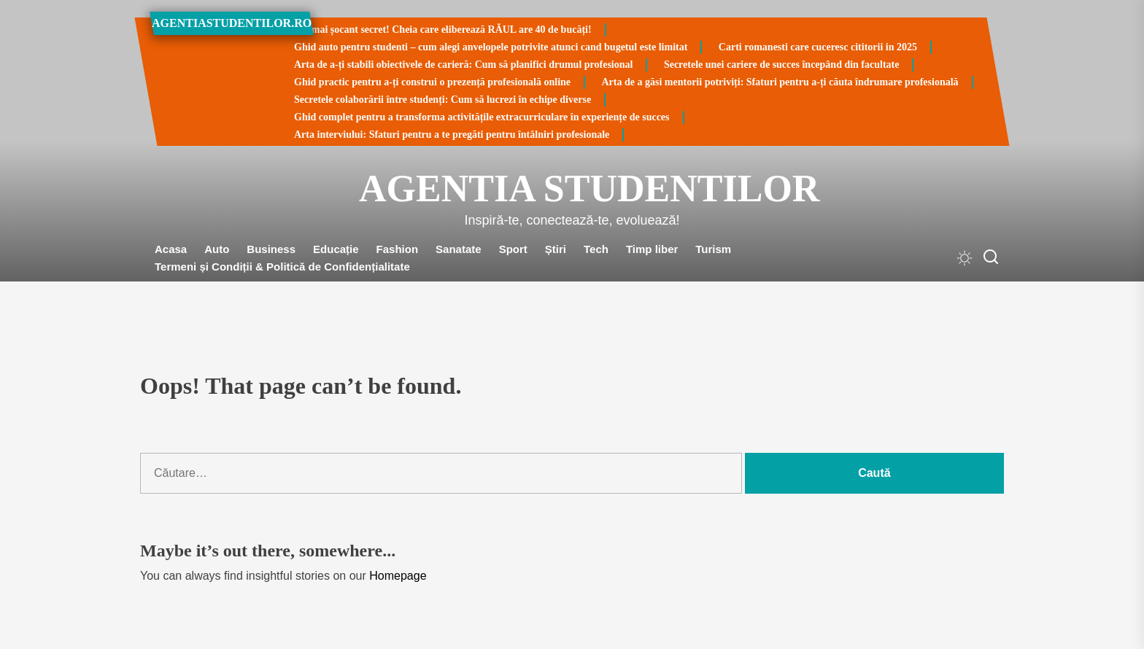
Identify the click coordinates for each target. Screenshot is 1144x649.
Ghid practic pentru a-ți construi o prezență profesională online (432, 82)
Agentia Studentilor (572, 188)
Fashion (397, 249)
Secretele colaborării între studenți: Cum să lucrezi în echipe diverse (442, 99)
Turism (713, 249)
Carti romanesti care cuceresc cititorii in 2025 (818, 47)
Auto (216, 249)
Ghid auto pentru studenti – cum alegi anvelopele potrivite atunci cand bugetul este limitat (490, 47)
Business (271, 249)
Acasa (171, 249)
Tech (596, 249)
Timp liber (652, 249)
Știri (555, 249)
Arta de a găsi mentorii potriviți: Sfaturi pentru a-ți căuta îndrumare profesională (780, 82)
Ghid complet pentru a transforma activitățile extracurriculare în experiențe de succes (482, 117)
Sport (513, 249)
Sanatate (459, 249)
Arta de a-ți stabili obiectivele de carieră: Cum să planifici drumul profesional (463, 64)
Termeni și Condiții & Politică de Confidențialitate (282, 266)
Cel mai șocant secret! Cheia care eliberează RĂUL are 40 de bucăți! (443, 29)
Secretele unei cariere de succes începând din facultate (782, 64)
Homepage (397, 576)
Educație (336, 249)
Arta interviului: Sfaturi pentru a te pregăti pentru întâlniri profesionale (451, 134)
